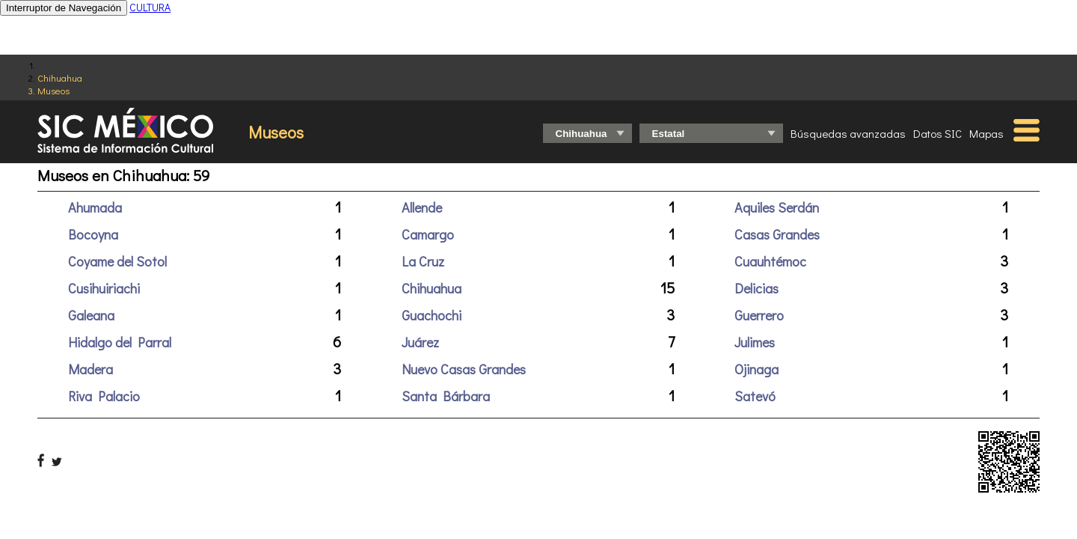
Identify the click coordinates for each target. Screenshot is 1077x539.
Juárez (420, 342)
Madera (90, 369)
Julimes (754, 342)
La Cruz (423, 261)
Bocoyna (93, 234)
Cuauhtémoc (770, 261)
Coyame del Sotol (117, 261)
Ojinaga (756, 369)
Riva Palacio (104, 396)
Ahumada (95, 207)
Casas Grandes (777, 234)
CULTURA (150, 7)
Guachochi (431, 315)
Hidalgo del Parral (119, 342)
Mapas (986, 133)
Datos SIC (937, 133)
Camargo (428, 234)
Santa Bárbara (446, 396)
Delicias (756, 288)
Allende (422, 207)
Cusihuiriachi (104, 288)
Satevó (755, 396)
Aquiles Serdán (776, 207)
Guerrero (759, 315)
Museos (53, 90)
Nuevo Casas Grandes (464, 369)
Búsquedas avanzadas (848, 133)
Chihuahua (59, 77)
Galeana (91, 315)
